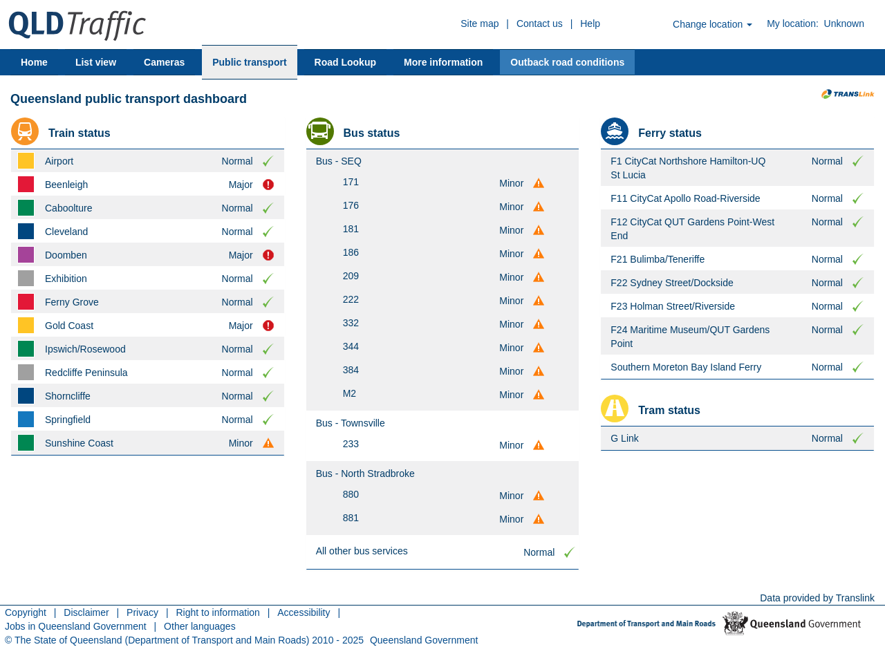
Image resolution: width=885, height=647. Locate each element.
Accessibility (303, 612)
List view (95, 62)
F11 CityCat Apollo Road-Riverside (685, 198)
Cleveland (66, 231)
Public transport (249, 62)
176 (351, 205)
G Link (624, 438)
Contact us (539, 23)
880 (351, 494)
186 (351, 252)
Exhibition (66, 278)
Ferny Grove (72, 302)
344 (351, 346)
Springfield (68, 419)
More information (443, 62)
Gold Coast (69, 325)
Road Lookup (345, 62)
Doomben (66, 255)
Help (590, 23)
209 (351, 275)
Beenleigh (66, 184)
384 (351, 369)
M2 (349, 393)
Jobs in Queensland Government (76, 626)
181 (351, 228)
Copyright (25, 612)
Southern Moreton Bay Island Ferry (686, 367)
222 (351, 299)
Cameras (164, 62)
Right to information (217, 612)
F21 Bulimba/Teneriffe (658, 259)
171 (351, 181)
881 (351, 517)
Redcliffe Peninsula (86, 372)
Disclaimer (86, 612)
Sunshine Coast (79, 443)
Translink (855, 597)
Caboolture (69, 208)
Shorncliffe (68, 396)
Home (34, 62)
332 (351, 322)
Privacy (142, 612)
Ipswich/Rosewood (85, 349)
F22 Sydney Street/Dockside (672, 282)
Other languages (200, 626)
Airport (59, 161)
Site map (479, 23)
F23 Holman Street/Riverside (673, 306)
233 (351, 443)
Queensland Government (424, 640)
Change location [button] (712, 24)
